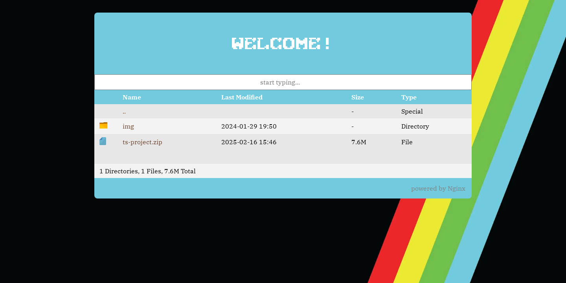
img (128, 126)
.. (124, 111)
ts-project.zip (142, 142)
